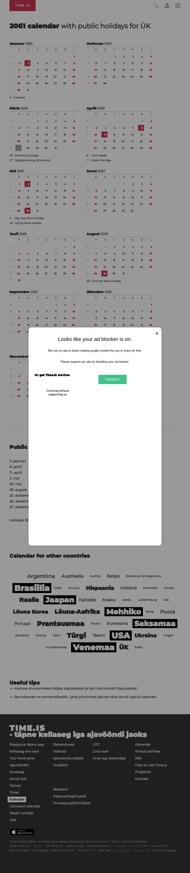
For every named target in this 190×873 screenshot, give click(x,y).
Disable (112, 379)
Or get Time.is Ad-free (52, 375)
